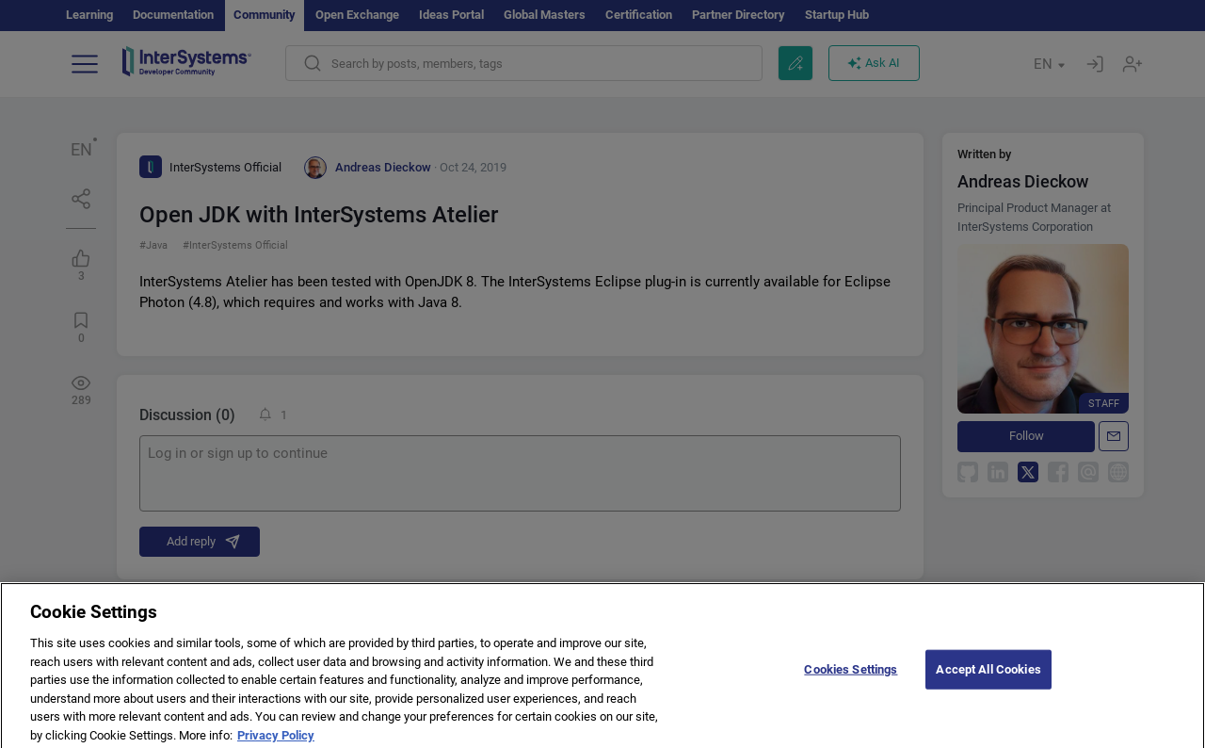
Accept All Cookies (988, 677)
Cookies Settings (850, 677)
